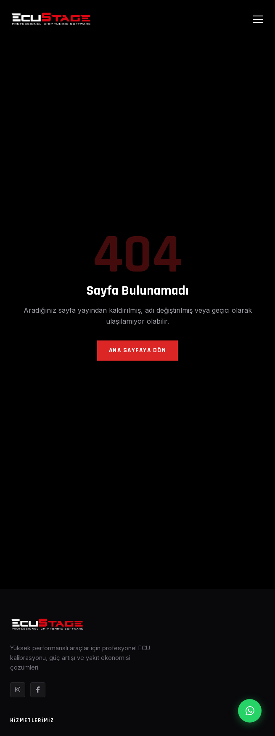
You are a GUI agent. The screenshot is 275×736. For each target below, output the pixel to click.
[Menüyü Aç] (258, 19)
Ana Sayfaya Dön (138, 350)
